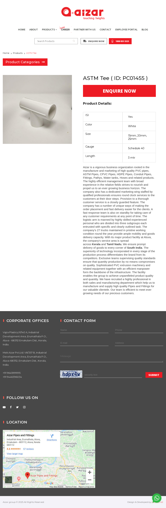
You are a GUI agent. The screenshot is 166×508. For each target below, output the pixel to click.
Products (18, 53)
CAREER (64, 28)
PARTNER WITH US (85, 29)
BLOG (145, 29)
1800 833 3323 (120, 41)
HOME (21, 29)
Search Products (56, 41)
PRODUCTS (49, 29)
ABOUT (33, 29)
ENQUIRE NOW (93, 41)
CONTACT (105, 29)
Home (6, 53)
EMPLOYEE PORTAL (126, 29)
